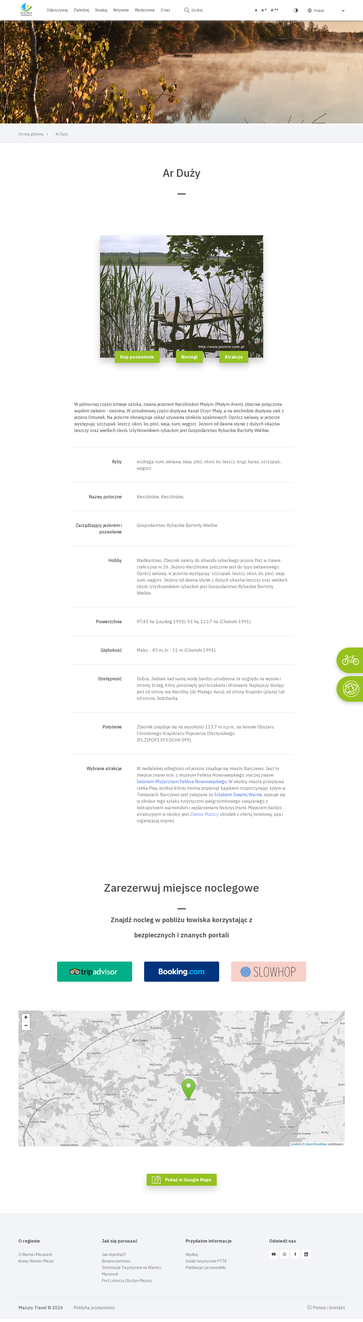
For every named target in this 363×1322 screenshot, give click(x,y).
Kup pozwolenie (137, 357)
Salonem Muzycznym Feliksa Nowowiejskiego (182, 781)
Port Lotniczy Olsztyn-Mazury (127, 1280)
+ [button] (25, 1018)
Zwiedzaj (80, 7)
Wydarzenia (144, 7)
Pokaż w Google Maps (188, 1179)
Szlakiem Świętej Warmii (238, 794)
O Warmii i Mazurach (35, 1254)
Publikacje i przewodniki (206, 1267)
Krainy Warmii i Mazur (36, 1261)
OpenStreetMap (316, 1144)
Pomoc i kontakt (326, 1307)
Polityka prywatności (94, 1307)
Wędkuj (192, 1254)
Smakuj (100, 7)
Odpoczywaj (56, 7)
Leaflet (295, 1144)
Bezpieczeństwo (116, 1261)
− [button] (25, 1026)
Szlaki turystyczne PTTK (206, 1261)
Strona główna (31, 134)
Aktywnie (120, 7)
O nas (50, 13)
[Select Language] (298, 10)
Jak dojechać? (114, 1254)
